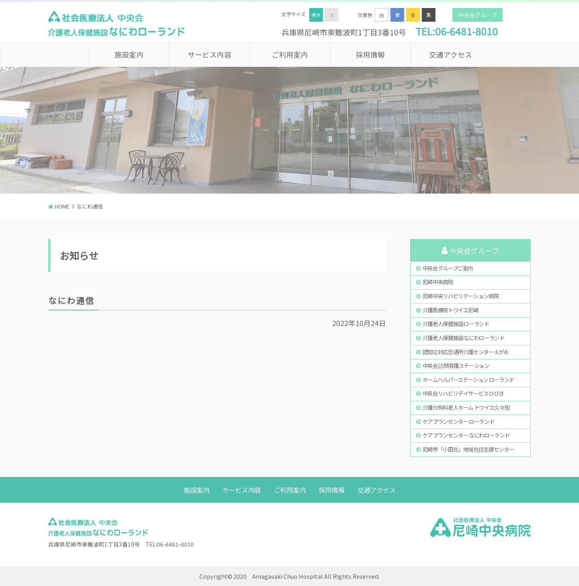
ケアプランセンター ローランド (459, 421)
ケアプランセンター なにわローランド (466, 435)
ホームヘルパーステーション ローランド (468, 380)
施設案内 (129, 55)
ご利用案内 (290, 55)
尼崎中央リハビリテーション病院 (461, 296)
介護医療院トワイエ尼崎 (450, 310)
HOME (62, 206)
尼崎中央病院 (438, 282)
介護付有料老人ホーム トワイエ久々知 (466, 407)
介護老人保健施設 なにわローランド (464, 338)
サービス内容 (209, 55)
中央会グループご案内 (448, 268)
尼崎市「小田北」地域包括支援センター (468, 449)
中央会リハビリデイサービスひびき (463, 393)
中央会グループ (477, 15)
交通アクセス (450, 55)
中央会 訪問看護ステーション (456, 365)
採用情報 (370, 55)
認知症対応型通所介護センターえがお (466, 352)
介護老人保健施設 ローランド (456, 324)
